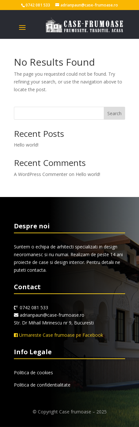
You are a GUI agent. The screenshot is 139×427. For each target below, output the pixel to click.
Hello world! (26, 145)
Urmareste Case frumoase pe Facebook (58, 335)
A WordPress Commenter (41, 174)
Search (114, 113)
